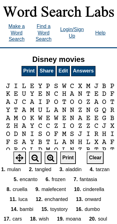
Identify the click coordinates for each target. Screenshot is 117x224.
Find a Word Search (43, 33)
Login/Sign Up (72, 33)
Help (100, 32)
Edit (63, 70)
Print (29, 70)
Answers (83, 70)
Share (46, 70)
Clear (95, 157)
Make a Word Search (16, 33)
